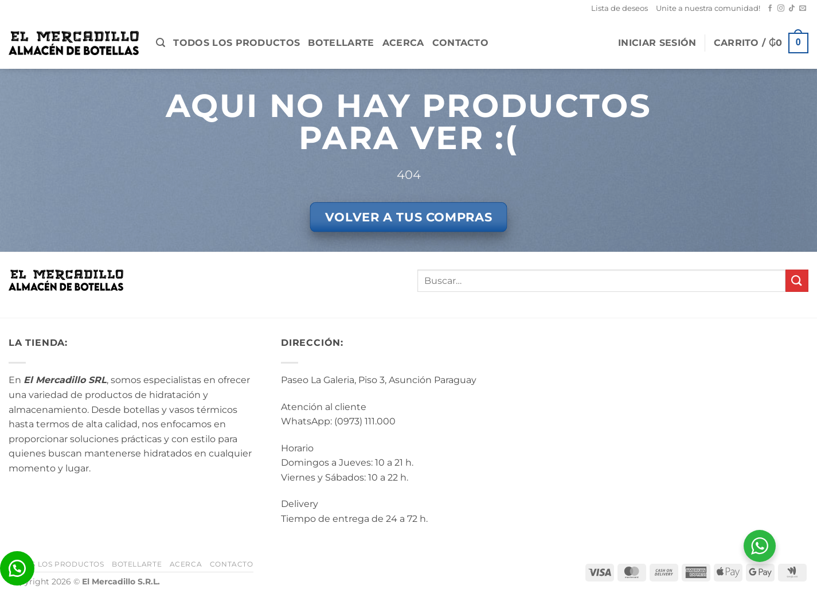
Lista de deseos (619, 8)
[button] (160, 43)
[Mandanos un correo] (802, 9)
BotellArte (341, 42)
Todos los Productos (236, 42)
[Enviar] (796, 281)
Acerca (403, 42)
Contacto (460, 42)
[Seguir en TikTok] (791, 9)
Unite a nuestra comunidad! (708, 8)
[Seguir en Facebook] (770, 9)
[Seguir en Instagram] (780, 9)
